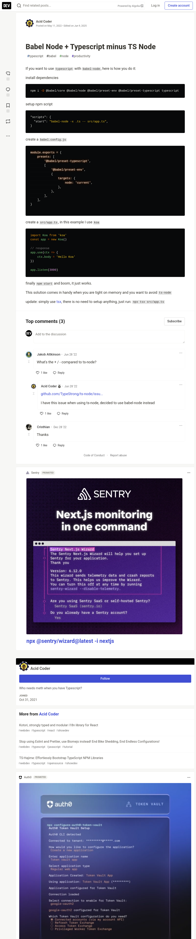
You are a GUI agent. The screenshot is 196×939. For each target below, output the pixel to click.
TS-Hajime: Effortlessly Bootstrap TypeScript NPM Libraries (104, 760)
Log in (155, 5)
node (63, 56)
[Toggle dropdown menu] (181, 353)
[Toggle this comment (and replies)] (29, 362)
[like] (42, 373)
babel (51, 56)
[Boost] (8, 121)
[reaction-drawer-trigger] (8, 75)
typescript (35, 56)
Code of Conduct (94, 455)
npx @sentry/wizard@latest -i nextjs (70, 641)
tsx (58, 302)
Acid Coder (44, 21)
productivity (81, 56)
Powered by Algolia (130, 5)
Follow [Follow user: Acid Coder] (105, 678)
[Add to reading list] (8, 107)
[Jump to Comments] (8, 91)
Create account (179, 5)
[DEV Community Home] (7, 6)
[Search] (19, 5)
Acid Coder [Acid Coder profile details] (49, 386)
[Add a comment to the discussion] (109, 336)
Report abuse (118, 455)
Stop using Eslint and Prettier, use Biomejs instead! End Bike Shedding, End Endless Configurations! (104, 744)
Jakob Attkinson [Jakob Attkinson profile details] (48, 354)
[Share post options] (8, 136)
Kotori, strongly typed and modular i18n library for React (104, 728)
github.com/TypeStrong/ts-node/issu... (72, 394)
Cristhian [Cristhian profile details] (43, 427)
